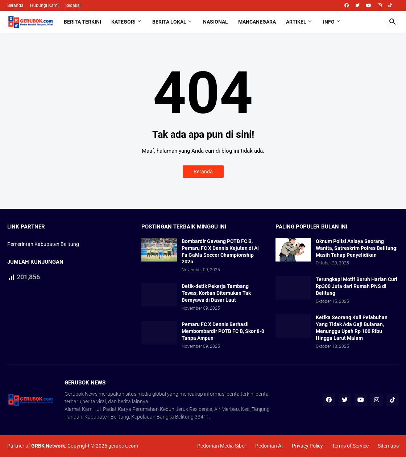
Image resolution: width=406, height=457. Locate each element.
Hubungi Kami (44, 5)
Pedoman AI (269, 446)
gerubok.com (123, 446)
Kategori (123, 22)
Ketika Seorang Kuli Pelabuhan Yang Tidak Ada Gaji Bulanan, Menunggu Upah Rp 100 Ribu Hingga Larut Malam (352, 327)
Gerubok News (81, 394)
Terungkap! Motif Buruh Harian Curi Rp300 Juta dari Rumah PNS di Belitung (356, 286)
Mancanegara (257, 22)
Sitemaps (388, 446)
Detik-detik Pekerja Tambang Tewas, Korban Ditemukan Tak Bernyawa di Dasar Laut (216, 293)
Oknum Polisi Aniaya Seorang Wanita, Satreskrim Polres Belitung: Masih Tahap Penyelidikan (357, 248)
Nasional (215, 22)
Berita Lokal (169, 22)
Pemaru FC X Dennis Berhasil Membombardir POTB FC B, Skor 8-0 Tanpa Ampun (223, 331)
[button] (392, 22)
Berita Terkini (82, 22)
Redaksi (72, 5)
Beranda (15, 5)
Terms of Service (350, 446)
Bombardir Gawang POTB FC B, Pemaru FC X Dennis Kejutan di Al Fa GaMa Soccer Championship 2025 (220, 251)
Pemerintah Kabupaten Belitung (43, 244)
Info (329, 22)
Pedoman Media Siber (221, 446)
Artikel (296, 22)
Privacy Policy (307, 446)
